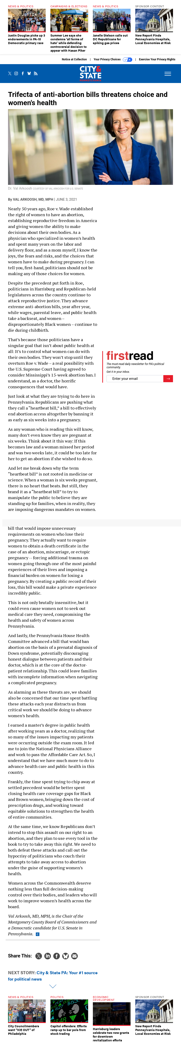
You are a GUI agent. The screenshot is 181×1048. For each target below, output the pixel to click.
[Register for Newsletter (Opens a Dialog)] (168, 382)
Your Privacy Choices (113, 63)
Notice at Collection (74, 63)
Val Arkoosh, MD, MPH (33, 203)
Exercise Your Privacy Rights (157, 63)
